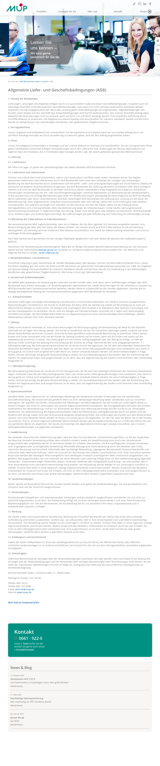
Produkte (41, 11)
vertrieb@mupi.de (24, 589)
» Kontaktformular (24, 649)
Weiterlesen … (17, 686)
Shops (143, 11)
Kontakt (118, 11)
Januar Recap (17, 717)
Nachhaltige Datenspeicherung (26, 698)
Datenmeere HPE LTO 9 (22, 679)
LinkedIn (144, 3)
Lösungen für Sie (67, 11)
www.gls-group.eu (47, 249)
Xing (150, 3)
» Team (25, 643)
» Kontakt (44, 81)
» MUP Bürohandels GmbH (29, 81)
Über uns (92, 11)
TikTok (134, 3)
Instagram (139, 3)
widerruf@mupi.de (49, 252)
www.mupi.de (24, 592)
